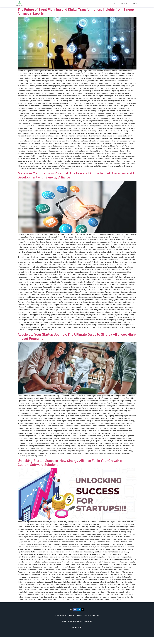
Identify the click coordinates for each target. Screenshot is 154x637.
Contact (135, 3)
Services (124, 3)
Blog (115, 3)
